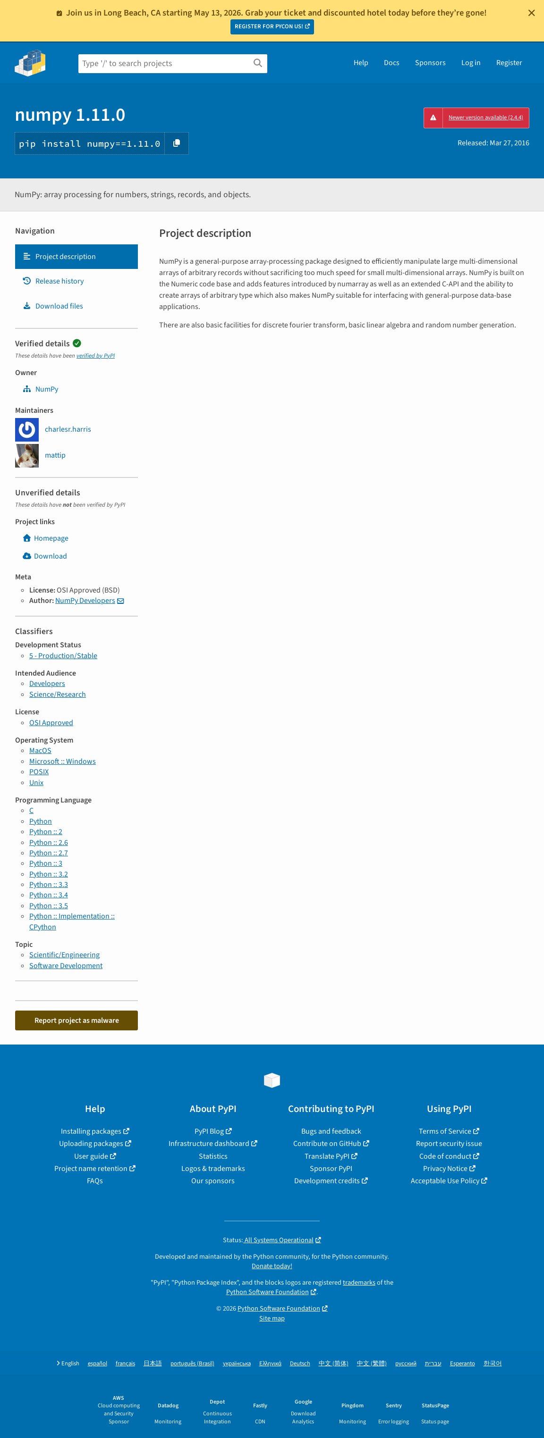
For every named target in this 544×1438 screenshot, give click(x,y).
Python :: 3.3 (48, 884)
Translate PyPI (327, 1156)
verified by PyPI (95, 355)
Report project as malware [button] (76, 1020)
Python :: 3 (45, 863)
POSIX (39, 772)
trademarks (359, 1283)
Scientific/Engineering (64, 955)
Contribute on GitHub (327, 1143)
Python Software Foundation (267, 1292)
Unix (36, 783)
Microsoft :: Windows (62, 761)
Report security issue (449, 1143)
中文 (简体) (333, 1364)
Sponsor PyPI (331, 1168)
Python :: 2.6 (48, 842)
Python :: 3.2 (48, 874)
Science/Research (57, 694)
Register (509, 63)
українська (237, 1364)
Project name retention (91, 1168)
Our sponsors (213, 1181)
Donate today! (272, 1266)
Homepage (45, 538)
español (97, 1364)
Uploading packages (91, 1143)
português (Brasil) (192, 1364)
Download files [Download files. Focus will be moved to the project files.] (52, 306)
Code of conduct (445, 1156)
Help (361, 63)
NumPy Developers (85, 600)
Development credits (327, 1181)
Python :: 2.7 (48, 853)
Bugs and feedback (331, 1131)
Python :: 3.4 (48, 895)
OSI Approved (51, 723)
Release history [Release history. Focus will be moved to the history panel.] (53, 281)
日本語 (153, 1364)
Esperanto (462, 1364)
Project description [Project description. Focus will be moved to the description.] (59, 256)
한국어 (493, 1364)
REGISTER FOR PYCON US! (269, 26)
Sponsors (430, 63)
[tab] (76, 256)
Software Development (65, 966)
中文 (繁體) (372, 1364)
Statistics (213, 1156)
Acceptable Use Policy (445, 1181)
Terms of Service (445, 1131)
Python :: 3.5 (48, 906)
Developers (47, 683)
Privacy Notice (445, 1168)
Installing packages (91, 1131)
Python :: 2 (45, 832)
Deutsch (300, 1364)
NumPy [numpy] (40, 389)
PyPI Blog (209, 1131)
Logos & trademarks (213, 1168)
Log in (471, 63)
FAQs (95, 1181)
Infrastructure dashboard (209, 1143)
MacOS (40, 750)
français (125, 1364)
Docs (392, 63)
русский (405, 1364)
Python (40, 821)
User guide (91, 1156)
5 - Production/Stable (63, 656)
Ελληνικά (270, 1364)
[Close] (532, 13)
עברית (433, 1364)
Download (44, 556)
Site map (272, 1318)
